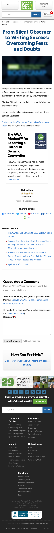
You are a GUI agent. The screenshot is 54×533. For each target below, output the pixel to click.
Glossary (31, 437)
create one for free (15, 313)
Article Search (33, 425)
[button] (10, 5)
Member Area (23, 477)
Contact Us (32, 451)
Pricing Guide (33, 428)
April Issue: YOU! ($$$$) (18, 264)
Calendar (21, 486)
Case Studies (13, 463)
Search (36, 14)
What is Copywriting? (36, 457)
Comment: (9, 317)
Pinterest (35, 213)
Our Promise (13, 451)
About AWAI (12, 448)
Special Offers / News (16, 437)
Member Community (26, 483)
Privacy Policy (10, 528)
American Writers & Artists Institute (34, 524)
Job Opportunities (25, 489)
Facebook (10, 213)
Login (20, 495)
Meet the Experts (14, 454)
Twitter (22, 213)
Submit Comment (12, 341)
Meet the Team (14, 457)
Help (30, 448)
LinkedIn (48, 213)
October (16, 22)
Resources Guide (34, 422)
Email (29, 217)
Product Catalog (14, 424)
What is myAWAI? (34, 460)
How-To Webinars (35, 431)
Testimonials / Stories (16, 460)
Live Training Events (15, 434)
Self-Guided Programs (16, 431)
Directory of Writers (16, 466)
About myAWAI (24, 480)
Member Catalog (24, 492)
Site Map (25, 528)
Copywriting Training (16, 428)
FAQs (30, 454)
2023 (8, 22)
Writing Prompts (34, 434)
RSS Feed (34, 528)
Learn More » (13, 179)
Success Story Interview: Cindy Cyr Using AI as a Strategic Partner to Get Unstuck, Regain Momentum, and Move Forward (29, 245)
